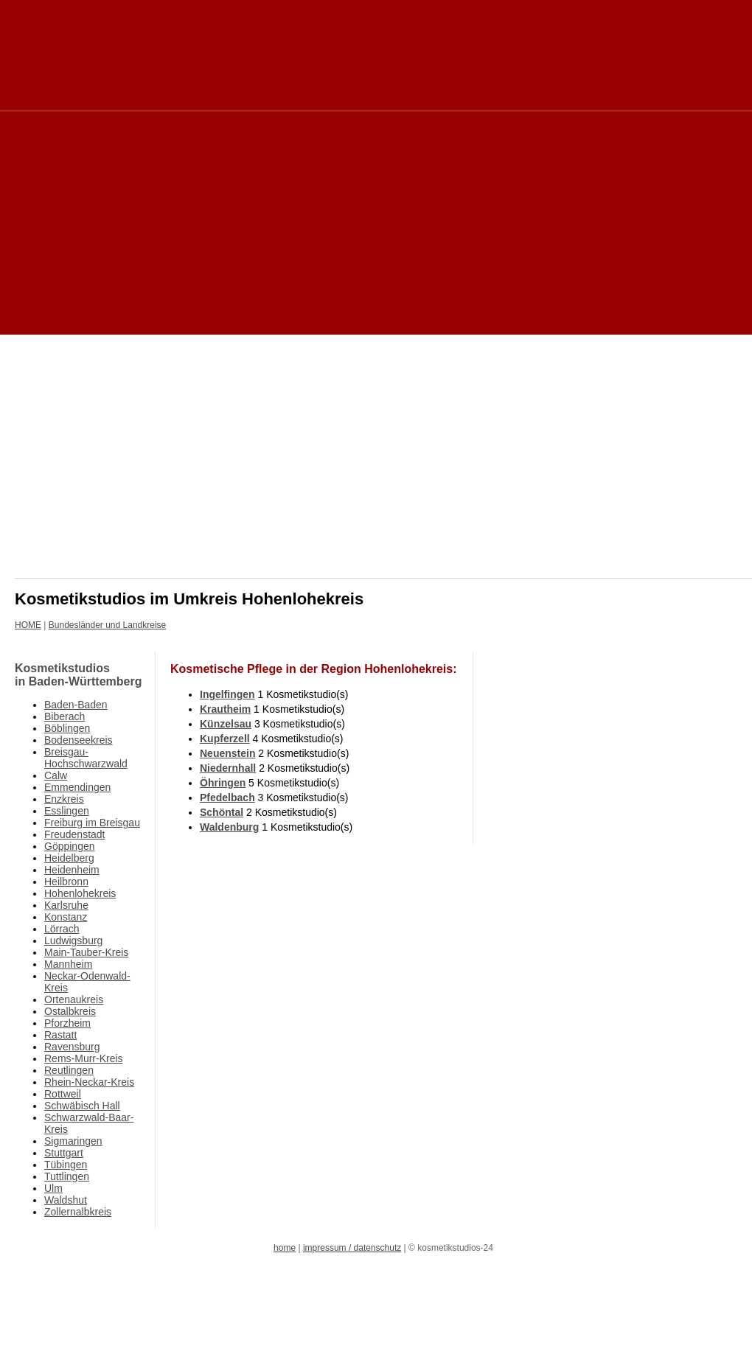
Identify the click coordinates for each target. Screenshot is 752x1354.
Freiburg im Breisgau (92, 822)
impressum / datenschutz (352, 1248)
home (285, 1248)
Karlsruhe (66, 905)
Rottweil (62, 1094)
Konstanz (65, 917)
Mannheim (68, 964)
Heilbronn (66, 881)
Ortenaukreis (73, 999)
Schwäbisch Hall (82, 1106)
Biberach (64, 716)
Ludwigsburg (73, 940)
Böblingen (67, 728)
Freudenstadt (74, 834)
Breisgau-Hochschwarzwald (86, 758)
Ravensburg (72, 1047)
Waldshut (65, 1200)
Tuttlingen (66, 1176)
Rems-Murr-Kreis (83, 1058)
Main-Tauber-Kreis (86, 952)
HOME (28, 625)
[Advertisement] (187, 222)
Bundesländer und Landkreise (107, 625)
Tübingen (65, 1164)
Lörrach (61, 929)
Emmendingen (77, 787)
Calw (55, 775)
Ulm (53, 1188)
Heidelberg (69, 858)
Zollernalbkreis (77, 1212)
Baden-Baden (76, 705)
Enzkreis (64, 799)
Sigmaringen (73, 1141)
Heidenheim (72, 870)
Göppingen (69, 846)
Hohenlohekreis (80, 893)
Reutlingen (69, 1070)
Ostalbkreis (70, 1011)
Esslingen (66, 811)
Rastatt (60, 1035)
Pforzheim (67, 1023)
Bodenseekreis (78, 740)
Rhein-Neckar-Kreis (89, 1082)
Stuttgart (63, 1153)
